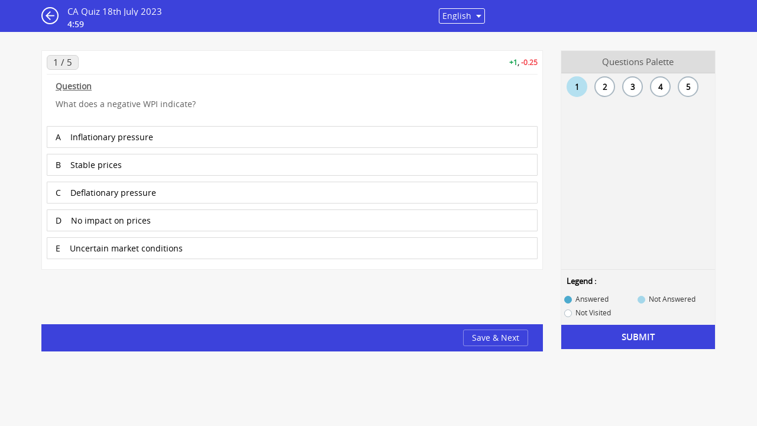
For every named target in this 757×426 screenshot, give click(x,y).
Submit (638, 337)
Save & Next (495, 337)
